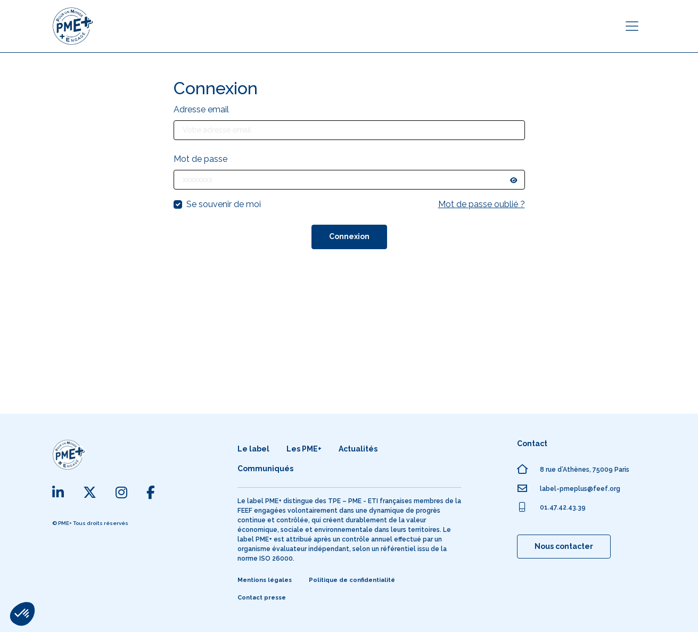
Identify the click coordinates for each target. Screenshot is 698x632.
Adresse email (201, 109)
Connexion (349, 236)
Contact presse (261, 597)
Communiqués (265, 468)
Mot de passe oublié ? (481, 204)
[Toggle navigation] (632, 26)
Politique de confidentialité (352, 580)
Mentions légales (264, 580)
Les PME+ (304, 449)
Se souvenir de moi (223, 204)
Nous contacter (564, 546)
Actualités (358, 449)
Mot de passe (200, 159)
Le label (253, 449)
